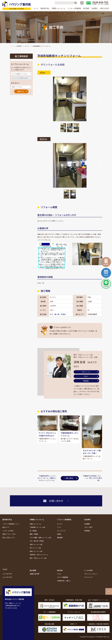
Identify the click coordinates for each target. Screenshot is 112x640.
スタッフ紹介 (88, 527)
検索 (75, 2)
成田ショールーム (35, 524)
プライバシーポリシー (91, 574)
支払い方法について (8, 538)
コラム (59, 574)
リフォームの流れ (8, 531)
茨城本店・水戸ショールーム (39, 555)
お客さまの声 (104, 8)
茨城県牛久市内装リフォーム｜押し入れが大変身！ (92, 478)
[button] (100, 99)
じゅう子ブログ (7, 577)
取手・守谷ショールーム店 (38, 558)
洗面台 (59, 534)
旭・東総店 (33, 531)
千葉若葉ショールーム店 (37, 527)
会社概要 (87, 524)
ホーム (36, 8)
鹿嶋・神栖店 (34, 534)
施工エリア (5, 527)
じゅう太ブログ (7, 574)
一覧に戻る (68, 478)
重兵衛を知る (7, 519)
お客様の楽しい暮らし (64, 581)
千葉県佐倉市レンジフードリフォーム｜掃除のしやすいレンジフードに (47, 478)
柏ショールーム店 (35, 548)
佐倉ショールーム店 (36, 544)
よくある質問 (88, 570)
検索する (20, 91)
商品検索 (60, 538)
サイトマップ (88, 577)
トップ (11, 46)
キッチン (27, 46)
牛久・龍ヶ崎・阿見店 (58, 314)
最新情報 (60, 570)
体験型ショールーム (37, 519)
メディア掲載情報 (62, 577)
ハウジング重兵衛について (10, 524)
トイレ (59, 527)
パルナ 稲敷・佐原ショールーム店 (40, 538)
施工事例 (86, 8)
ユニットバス (61, 531)
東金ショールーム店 (36, 551)
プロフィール (86, 372)
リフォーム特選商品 (64, 519)
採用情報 (87, 531)
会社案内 (87, 519)
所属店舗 (85, 381)
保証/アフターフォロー (9, 534)
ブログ (86, 376)
